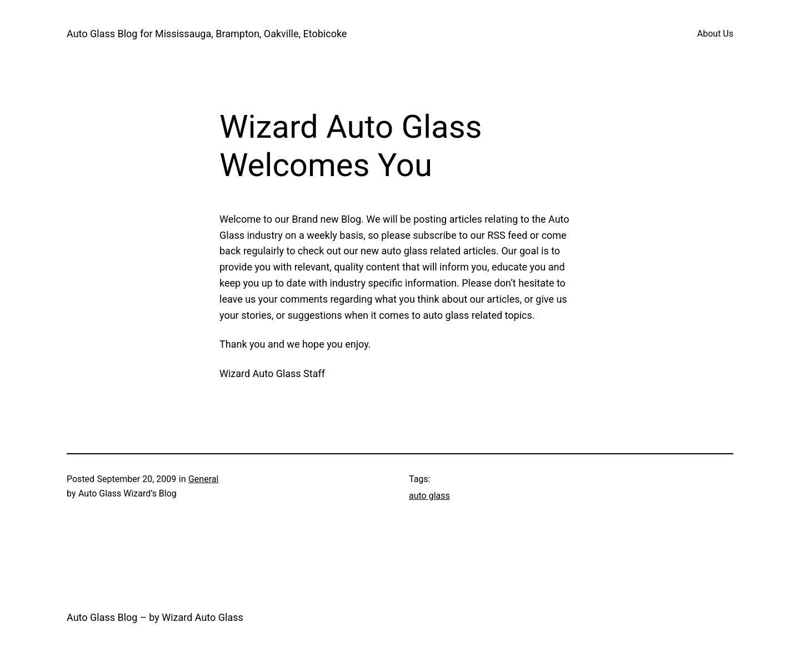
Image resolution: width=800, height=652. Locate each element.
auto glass (429, 495)
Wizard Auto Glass (202, 617)
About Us (715, 33)
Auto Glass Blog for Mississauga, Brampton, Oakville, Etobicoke (207, 33)
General (203, 479)
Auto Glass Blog (102, 617)
